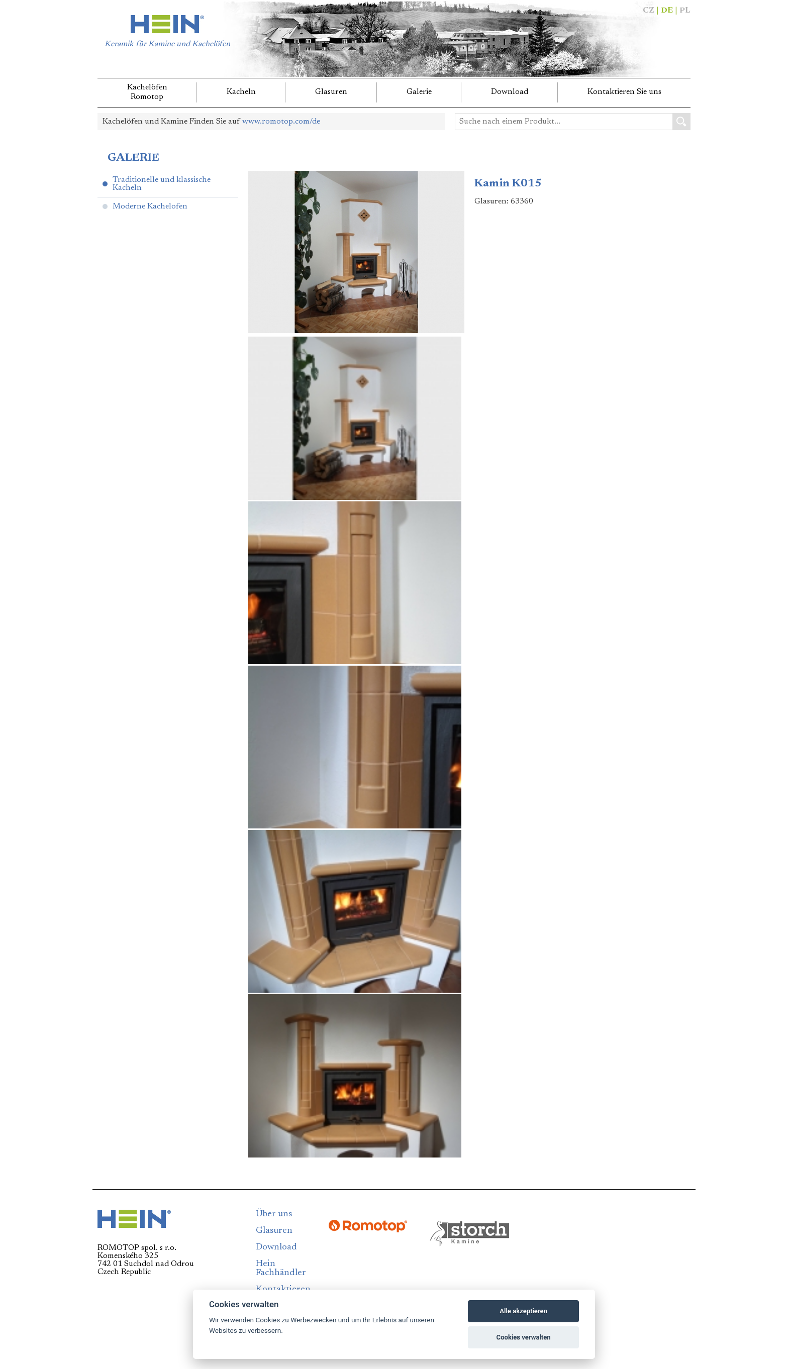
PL (685, 11)
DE (667, 11)
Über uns (274, 1214)
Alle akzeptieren (523, 1311)
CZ (648, 11)
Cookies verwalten (524, 1337)
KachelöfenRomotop (147, 92)
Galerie (419, 92)
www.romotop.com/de (281, 122)
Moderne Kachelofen (150, 206)
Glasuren (331, 92)
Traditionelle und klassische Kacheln (162, 184)
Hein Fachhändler (281, 1268)
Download (509, 92)
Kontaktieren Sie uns (624, 92)
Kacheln (241, 92)
